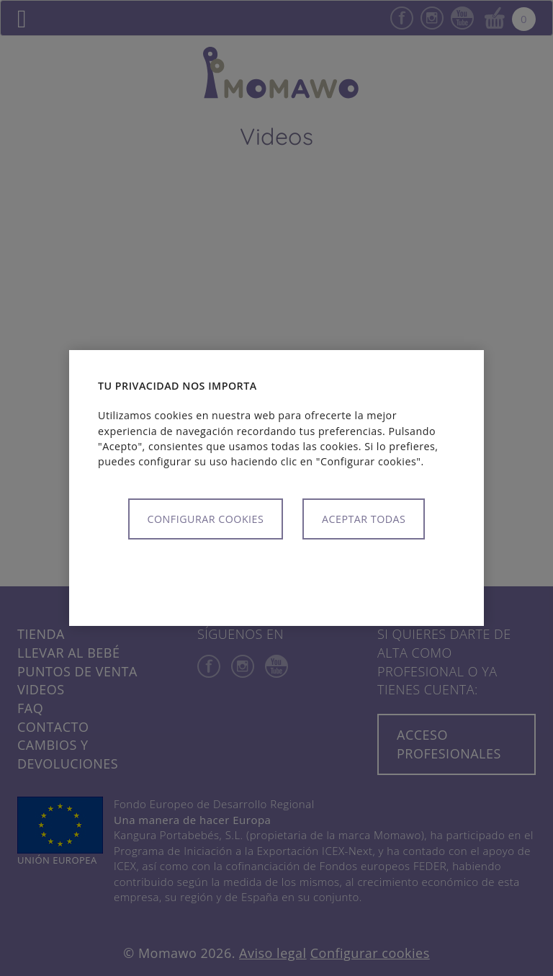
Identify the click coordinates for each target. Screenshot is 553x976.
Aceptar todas (363, 519)
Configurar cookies (206, 519)
